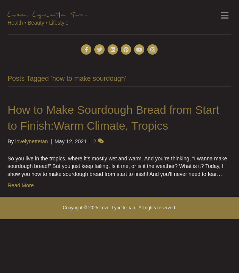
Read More (21, 185)
